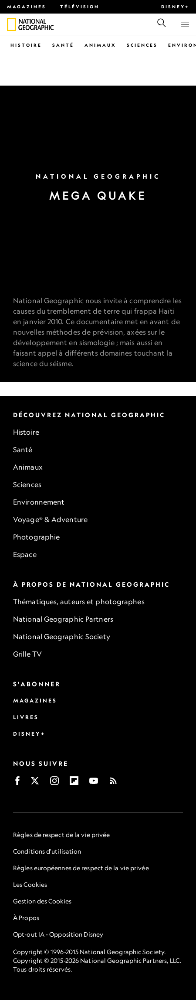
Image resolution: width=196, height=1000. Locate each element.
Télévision (79, 6)
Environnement (38, 502)
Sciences (142, 45)
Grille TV (27, 654)
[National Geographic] (11, 24)
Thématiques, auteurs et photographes (79, 601)
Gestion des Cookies (42, 901)
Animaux (100, 45)
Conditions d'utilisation (47, 851)
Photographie (36, 537)
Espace (25, 554)
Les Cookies (30, 884)
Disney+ (175, 6)
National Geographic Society (61, 636)
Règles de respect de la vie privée (61, 834)
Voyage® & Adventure (50, 519)
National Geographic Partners (63, 619)
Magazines (26, 6)
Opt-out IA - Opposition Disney (58, 934)
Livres (26, 717)
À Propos (26, 917)
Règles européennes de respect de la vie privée (81, 868)
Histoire (26, 45)
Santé (63, 45)
